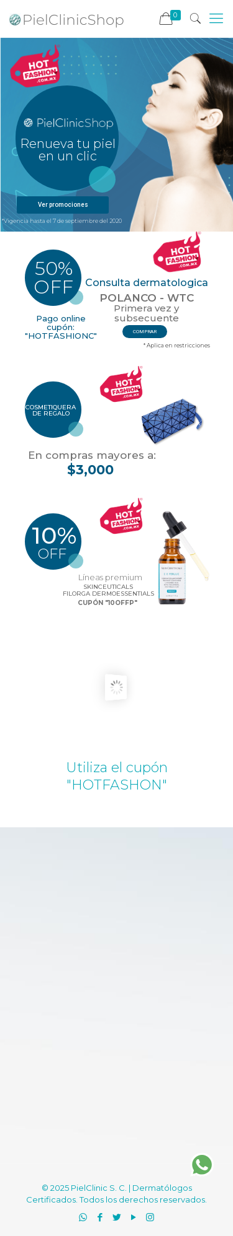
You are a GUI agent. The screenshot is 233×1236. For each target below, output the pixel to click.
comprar (145, 331)
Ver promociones (63, 204)
